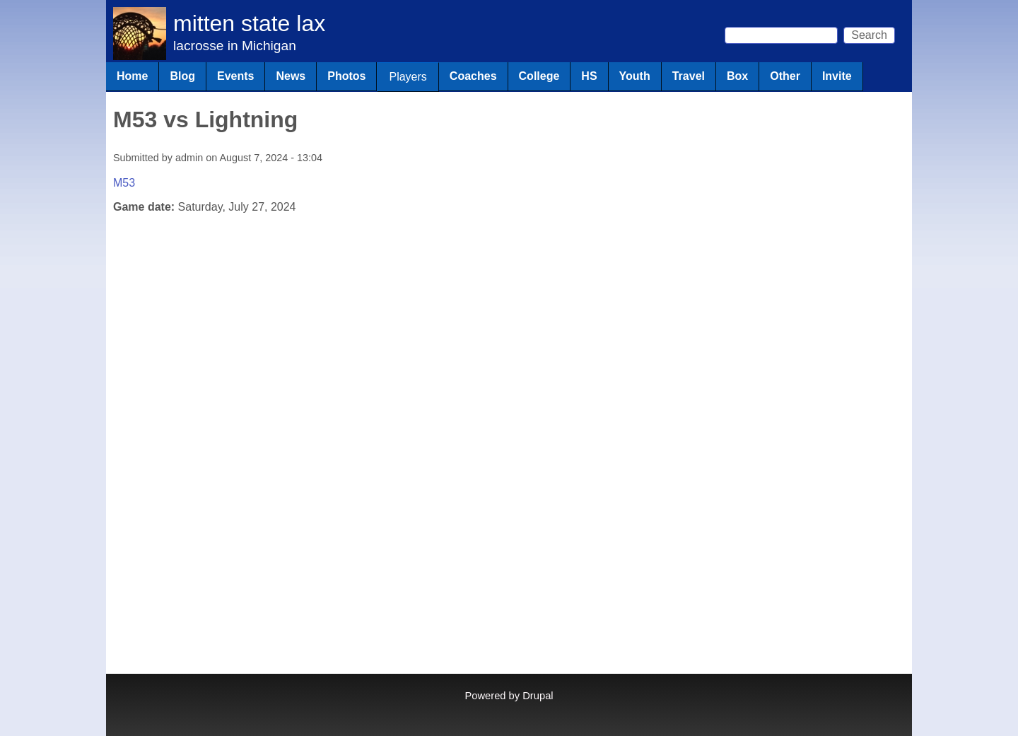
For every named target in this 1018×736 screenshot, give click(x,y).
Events (235, 76)
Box (737, 76)
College (539, 76)
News (290, 76)
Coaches (473, 76)
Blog (182, 76)
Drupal (537, 695)
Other (785, 76)
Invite (837, 76)
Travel (688, 76)
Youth (634, 76)
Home (132, 76)
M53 (124, 183)
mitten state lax (249, 23)
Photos (346, 76)
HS (589, 76)
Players (407, 77)
